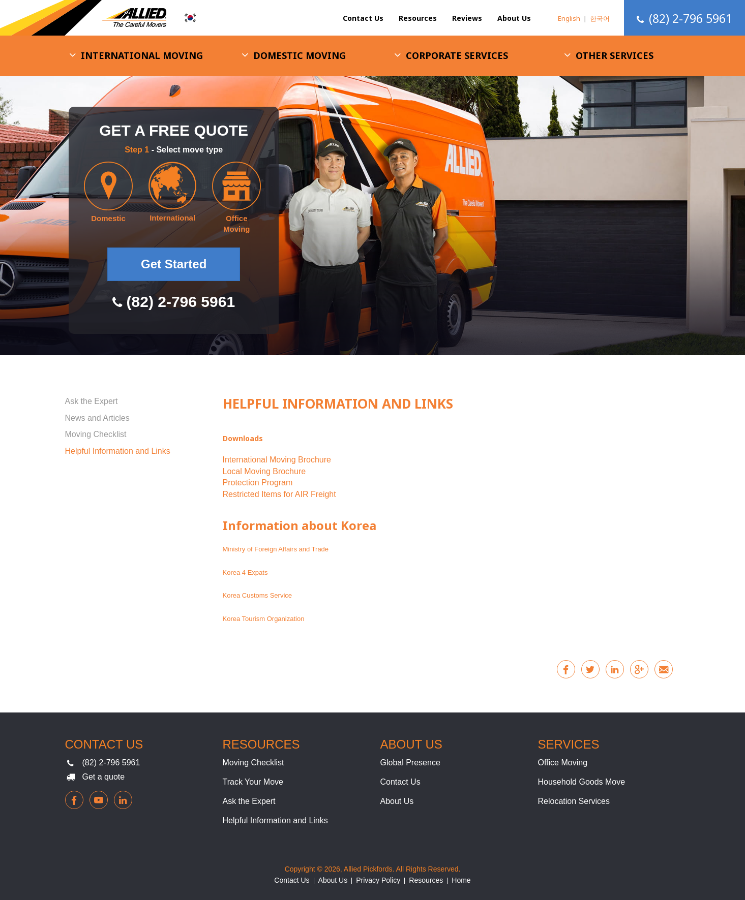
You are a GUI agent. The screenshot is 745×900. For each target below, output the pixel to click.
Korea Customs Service (257, 595)
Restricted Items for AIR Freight (279, 494)
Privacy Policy (378, 880)
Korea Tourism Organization (264, 619)
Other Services (614, 55)
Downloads (243, 438)
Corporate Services (457, 55)
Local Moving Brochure (264, 471)
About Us (514, 18)
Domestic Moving (299, 55)
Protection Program (258, 482)
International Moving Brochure (277, 459)
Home (461, 880)
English (569, 18)
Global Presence (410, 762)
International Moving (142, 55)
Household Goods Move (581, 782)
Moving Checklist (96, 434)
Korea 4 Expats (245, 572)
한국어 (600, 18)
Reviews (467, 18)
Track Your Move (253, 782)
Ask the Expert (91, 401)
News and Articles (97, 418)
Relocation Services (574, 801)
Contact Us (363, 18)
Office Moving (563, 762)
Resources (418, 18)
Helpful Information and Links (117, 451)
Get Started (173, 264)
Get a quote (103, 776)
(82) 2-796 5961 (111, 762)
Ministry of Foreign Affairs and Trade (277, 549)
